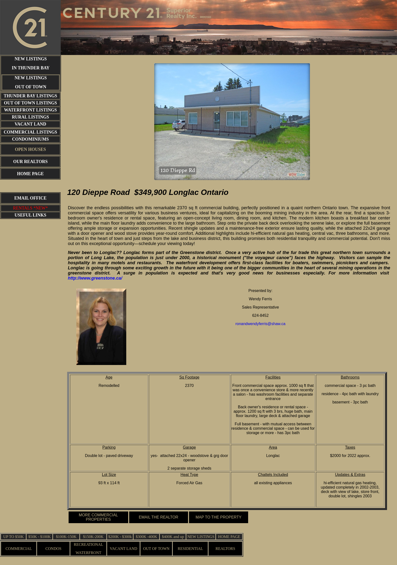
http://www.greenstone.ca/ (95, 278)
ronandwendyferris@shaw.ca (260, 324)
